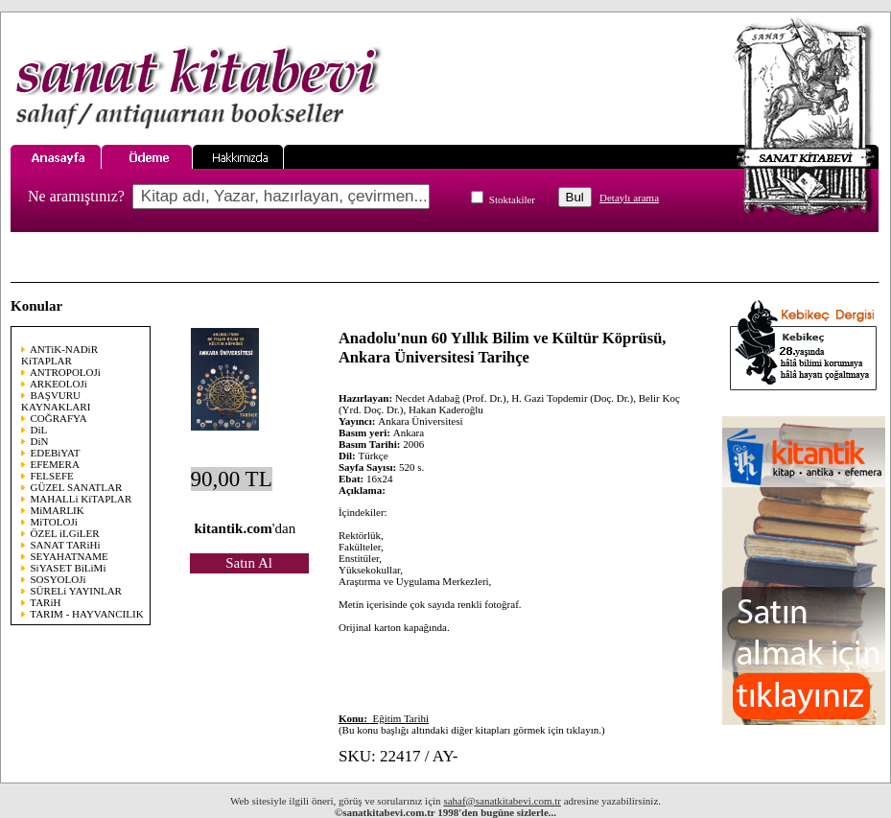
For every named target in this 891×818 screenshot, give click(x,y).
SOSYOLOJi (58, 579)
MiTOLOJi (54, 521)
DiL (39, 429)
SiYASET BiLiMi (68, 567)
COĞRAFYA (59, 418)
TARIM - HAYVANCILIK (86, 613)
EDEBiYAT (56, 452)
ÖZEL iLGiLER (65, 533)
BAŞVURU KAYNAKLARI (55, 400)
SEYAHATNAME (69, 556)
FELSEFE (52, 475)
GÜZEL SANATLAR (77, 487)
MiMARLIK (57, 510)
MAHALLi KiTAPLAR (81, 498)
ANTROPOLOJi (65, 372)
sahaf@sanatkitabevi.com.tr (502, 800)
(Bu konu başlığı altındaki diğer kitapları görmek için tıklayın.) (472, 724)
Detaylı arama (629, 197)
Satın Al (248, 563)
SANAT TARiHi (66, 544)
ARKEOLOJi (58, 383)
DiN (40, 441)
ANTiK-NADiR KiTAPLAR (59, 354)
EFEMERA (55, 464)
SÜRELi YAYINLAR (76, 590)
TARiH (45, 602)
